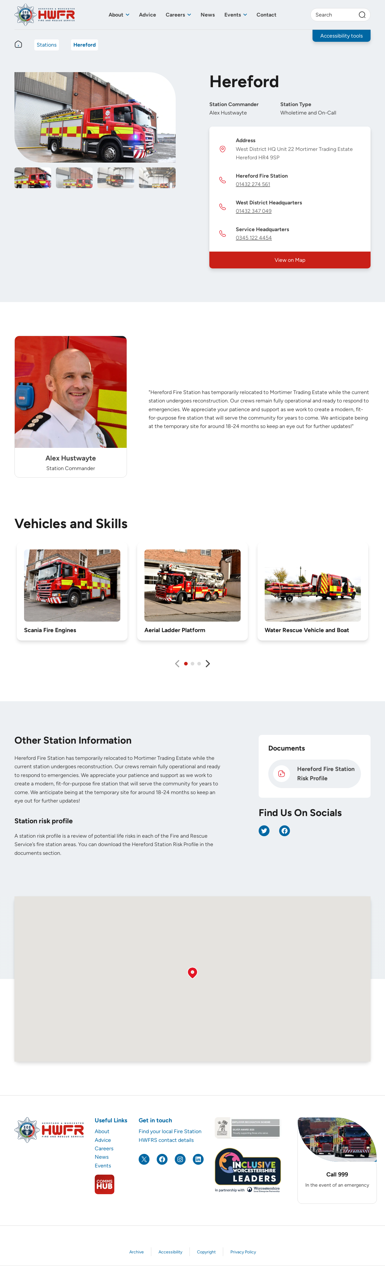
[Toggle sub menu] (127, 15)
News (208, 14)
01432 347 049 (254, 211)
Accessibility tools (341, 35)
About (116, 14)
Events (232, 14)
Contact (266, 14)
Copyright (206, 1252)
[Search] (362, 14)
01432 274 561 (253, 184)
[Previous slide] (177, 664)
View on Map (290, 260)
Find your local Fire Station (170, 1131)
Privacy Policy (243, 1252)
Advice (147, 14)
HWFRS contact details (166, 1140)
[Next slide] (207, 664)
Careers (175, 14)
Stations (47, 44)
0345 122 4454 (254, 237)
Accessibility (170, 1252)
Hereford (84, 44)
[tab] (186, 663)
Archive (136, 1252)
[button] (192, 973)
